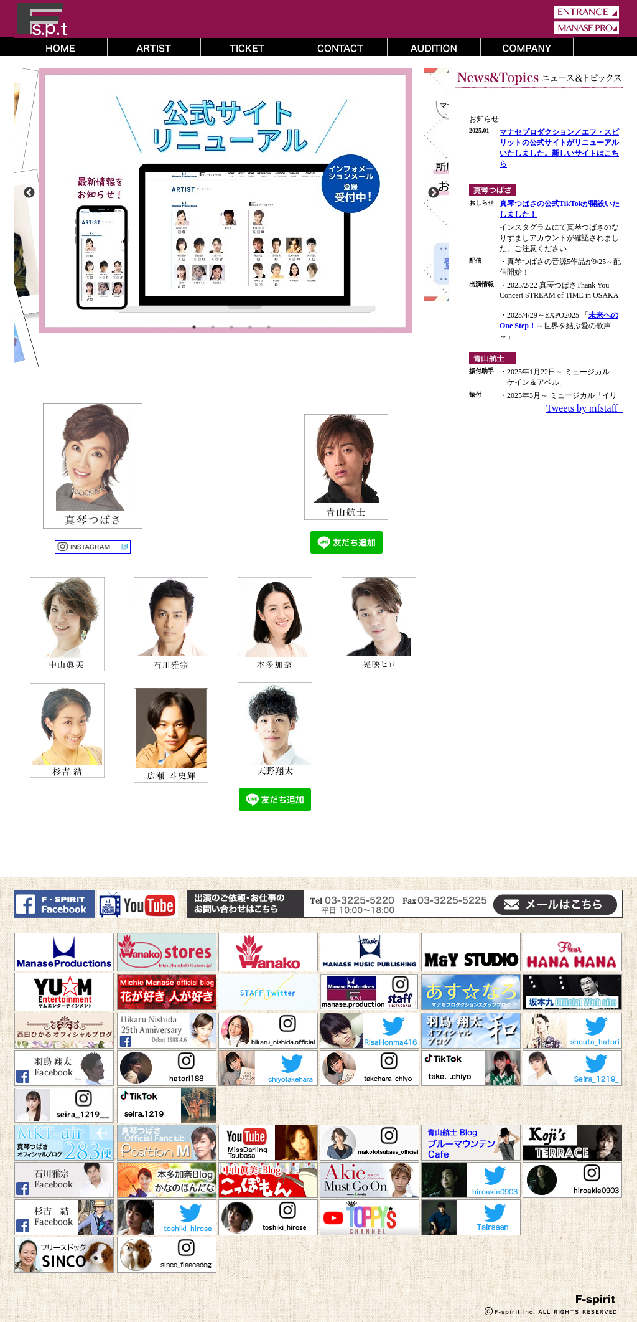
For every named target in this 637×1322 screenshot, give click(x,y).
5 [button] (269, 327)
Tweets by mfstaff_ (584, 408)
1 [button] (194, 327)
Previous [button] (29, 193)
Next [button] (433, 193)
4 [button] (250, 327)
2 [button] (213, 327)
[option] (231, 200)
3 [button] (231, 327)
